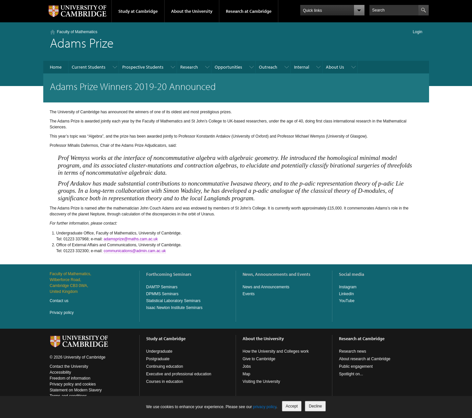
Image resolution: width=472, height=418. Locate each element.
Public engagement (356, 366)
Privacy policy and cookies (73, 384)
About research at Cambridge (364, 359)
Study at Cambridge (138, 11)
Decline (315, 406)
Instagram (347, 287)
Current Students (89, 67)
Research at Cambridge (248, 11)
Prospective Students (143, 67)
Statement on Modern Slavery (76, 390)
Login (417, 32)
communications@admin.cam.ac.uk (135, 251)
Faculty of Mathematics (77, 32)
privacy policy (264, 407)
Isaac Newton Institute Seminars (174, 307)
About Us (335, 67)
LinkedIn (346, 294)
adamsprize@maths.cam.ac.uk (131, 239)
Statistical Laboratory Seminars (173, 300)
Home (56, 67)
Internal (301, 67)
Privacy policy (62, 312)
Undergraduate (159, 351)
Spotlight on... (351, 374)
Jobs (247, 366)
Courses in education (164, 381)
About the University (191, 11)
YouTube (346, 300)
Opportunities (228, 67)
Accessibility (60, 372)
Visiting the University (261, 381)
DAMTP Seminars (162, 287)
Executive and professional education (178, 374)
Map (246, 374)
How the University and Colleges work (276, 351)
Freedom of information (70, 378)
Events (249, 294)
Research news (352, 351)
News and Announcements (266, 287)
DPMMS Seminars (162, 294)
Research (189, 67)
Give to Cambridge (259, 359)
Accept (292, 406)
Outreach (268, 67)
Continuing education (164, 366)
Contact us (59, 300)
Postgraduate (157, 359)
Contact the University (69, 366)
